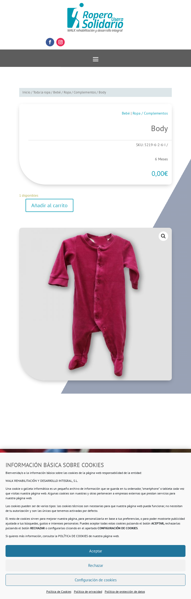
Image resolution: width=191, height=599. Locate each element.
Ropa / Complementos (80, 92)
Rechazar (95, 565)
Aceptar (95, 550)
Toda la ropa (41, 92)
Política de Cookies (58, 591)
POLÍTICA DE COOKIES (73, 536)
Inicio (26, 92)
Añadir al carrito (49, 205)
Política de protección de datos (125, 591)
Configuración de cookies (96, 579)
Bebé (57, 92)
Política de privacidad (88, 591)
